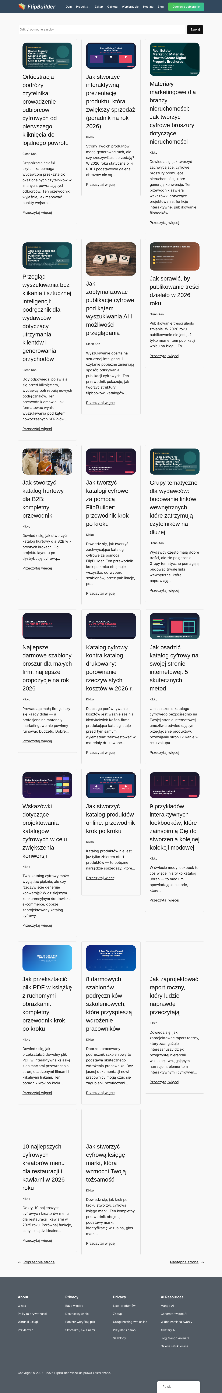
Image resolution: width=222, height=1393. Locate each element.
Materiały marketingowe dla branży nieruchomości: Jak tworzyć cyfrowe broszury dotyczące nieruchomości (173, 113)
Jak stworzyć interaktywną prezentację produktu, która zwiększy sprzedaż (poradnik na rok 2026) (110, 102)
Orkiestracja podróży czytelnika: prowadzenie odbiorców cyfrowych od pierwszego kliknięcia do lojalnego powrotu (45, 110)
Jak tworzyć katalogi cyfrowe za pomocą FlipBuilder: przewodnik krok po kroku (107, 503)
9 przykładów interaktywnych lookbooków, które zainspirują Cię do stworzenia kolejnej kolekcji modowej (175, 827)
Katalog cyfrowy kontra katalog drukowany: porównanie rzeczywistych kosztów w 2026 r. (109, 668)
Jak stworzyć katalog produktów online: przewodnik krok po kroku (110, 818)
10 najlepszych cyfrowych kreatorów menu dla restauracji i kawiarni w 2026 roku (43, 1167)
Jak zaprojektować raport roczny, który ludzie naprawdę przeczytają (174, 995)
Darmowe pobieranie (186, 6)
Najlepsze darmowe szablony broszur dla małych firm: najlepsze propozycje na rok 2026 (47, 668)
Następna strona (187, 1262)
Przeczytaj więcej (37, 212)
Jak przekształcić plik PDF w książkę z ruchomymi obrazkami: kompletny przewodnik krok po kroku (47, 1004)
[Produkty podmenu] (89, 7)
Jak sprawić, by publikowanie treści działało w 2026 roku (175, 291)
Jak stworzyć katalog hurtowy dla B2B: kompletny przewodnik (43, 499)
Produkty (82, 6)
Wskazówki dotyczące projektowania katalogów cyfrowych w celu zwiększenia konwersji (44, 831)
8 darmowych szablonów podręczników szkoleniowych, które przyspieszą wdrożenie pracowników (109, 1004)
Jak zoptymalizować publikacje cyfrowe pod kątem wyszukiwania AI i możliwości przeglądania (110, 308)
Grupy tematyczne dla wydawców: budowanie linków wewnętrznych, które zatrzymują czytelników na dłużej (174, 507)
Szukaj (195, 29)
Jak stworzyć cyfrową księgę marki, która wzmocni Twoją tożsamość (106, 1163)
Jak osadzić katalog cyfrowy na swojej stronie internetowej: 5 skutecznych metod (174, 668)
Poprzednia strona (36, 1262)
